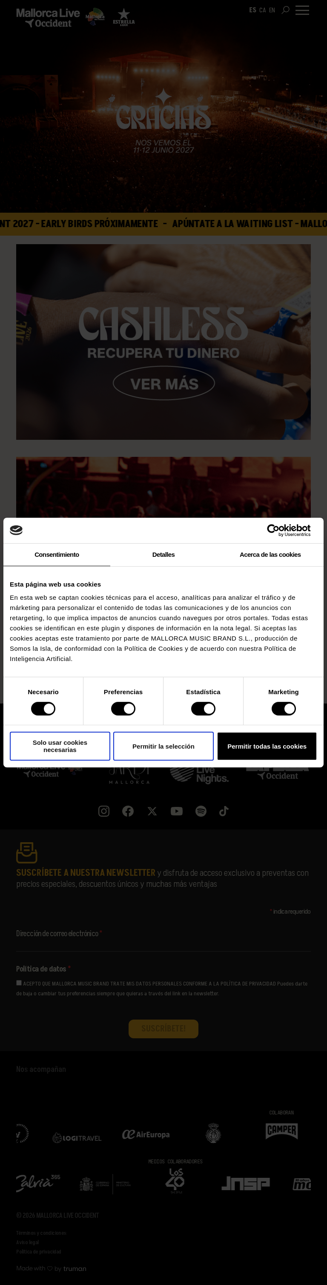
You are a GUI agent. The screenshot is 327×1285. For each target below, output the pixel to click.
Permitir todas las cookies (267, 746)
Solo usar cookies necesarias (60, 746)
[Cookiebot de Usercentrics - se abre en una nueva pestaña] (280, 530)
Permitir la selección (163, 746)
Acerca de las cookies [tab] (270, 554)
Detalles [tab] (163, 554)
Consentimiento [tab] (56, 554)
